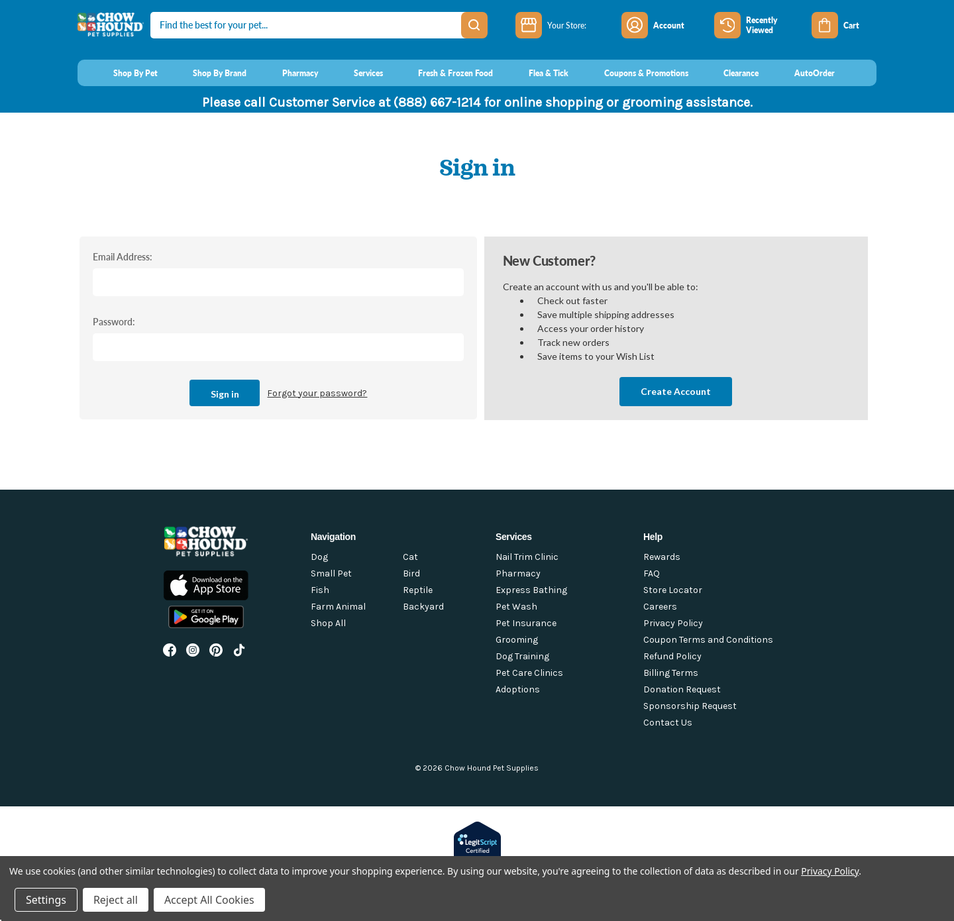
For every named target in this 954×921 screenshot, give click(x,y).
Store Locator (672, 590)
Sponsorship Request (690, 706)
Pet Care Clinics (529, 672)
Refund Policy (672, 656)
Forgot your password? (317, 393)
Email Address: (122, 256)
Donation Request (682, 689)
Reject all (115, 900)
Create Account (676, 391)
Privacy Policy (673, 623)
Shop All (328, 623)
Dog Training (522, 656)
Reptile (418, 590)
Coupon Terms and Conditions (708, 639)
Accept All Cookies (209, 900)
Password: (114, 321)
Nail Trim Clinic (527, 557)
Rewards (661, 557)
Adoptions (518, 689)
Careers (660, 606)
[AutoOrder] (802, 73)
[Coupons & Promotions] (633, 73)
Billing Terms (670, 672)
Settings (46, 900)
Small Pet (331, 573)
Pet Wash (516, 606)
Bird (411, 573)
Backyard (423, 606)
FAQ (651, 573)
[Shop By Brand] (207, 73)
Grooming (517, 639)
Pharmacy (518, 573)
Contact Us (667, 722)
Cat (410, 557)
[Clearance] (729, 73)
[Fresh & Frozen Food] (444, 73)
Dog (319, 557)
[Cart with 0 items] (844, 25)
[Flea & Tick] (536, 73)
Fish (320, 590)
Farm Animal (338, 606)
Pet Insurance (526, 623)
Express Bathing (531, 590)
